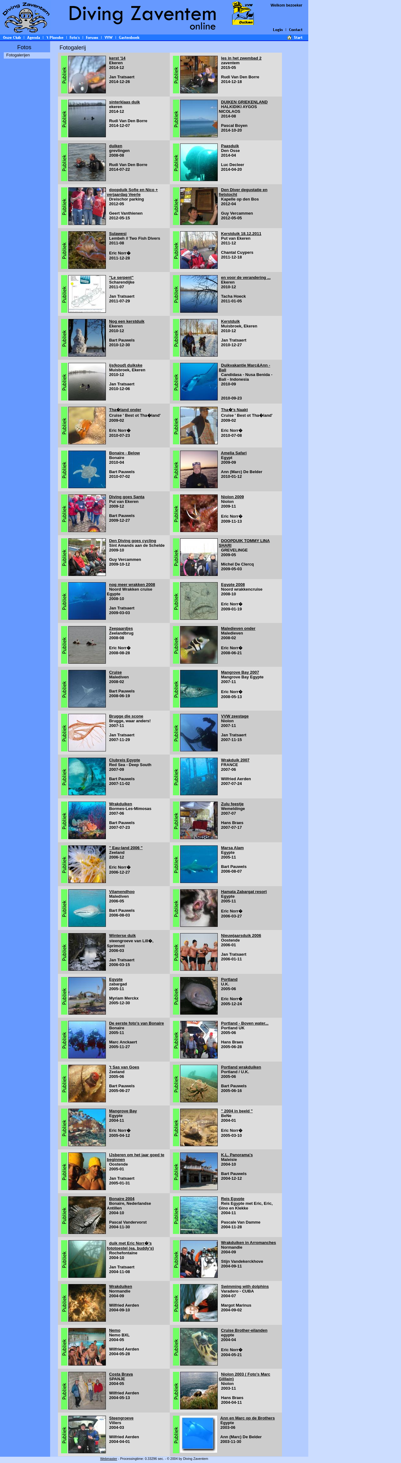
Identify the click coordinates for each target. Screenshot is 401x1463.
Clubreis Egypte (124, 760)
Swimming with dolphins (245, 1286)
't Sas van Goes (124, 1067)
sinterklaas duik (124, 102)
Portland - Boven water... (245, 1023)
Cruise (115, 672)
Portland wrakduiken (241, 1067)
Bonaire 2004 (121, 1198)
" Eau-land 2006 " (126, 847)
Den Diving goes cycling (132, 540)
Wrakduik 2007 (235, 760)
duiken (115, 146)
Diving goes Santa (126, 496)
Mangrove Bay (123, 1111)
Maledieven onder (238, 628)
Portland (229, 979)
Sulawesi (118, 233)
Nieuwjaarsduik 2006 (241, 935)
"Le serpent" (121, 277)
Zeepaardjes (121, 628)
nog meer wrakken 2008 (132, 584)
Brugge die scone (126, 716)
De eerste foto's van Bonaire (136, 1023)
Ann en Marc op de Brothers (247, 1418)
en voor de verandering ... (246, 277)
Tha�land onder (125, 409)
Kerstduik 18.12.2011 (241, 233)
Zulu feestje (232, 804)
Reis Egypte (232, 1198)
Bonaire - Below (124, 453)
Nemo (114, 1330)
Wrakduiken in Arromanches (248, 1242)
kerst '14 (117, 58)
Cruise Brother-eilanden (244, 1330)
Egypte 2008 (233, 584)
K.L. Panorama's (237, 1154)
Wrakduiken (120, 804)
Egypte (115, 979)
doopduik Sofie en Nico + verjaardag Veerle (132, 192)
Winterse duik (122, 935)
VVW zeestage (235, 716)
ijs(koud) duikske (125, 365)
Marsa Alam (232, 847)
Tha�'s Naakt (234, 409)
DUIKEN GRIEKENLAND (244, 102)
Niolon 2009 (232, 496)
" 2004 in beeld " (237, 1111)
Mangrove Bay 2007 (240, 672)
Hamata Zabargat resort (244, 891)
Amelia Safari (234, 453)
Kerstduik (230, 321)
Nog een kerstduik (126, 321)
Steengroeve (121, 1418)
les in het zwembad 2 (241, 58)
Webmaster (108, 1458)
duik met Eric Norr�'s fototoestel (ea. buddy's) (130, 1246)
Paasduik (230, 146)
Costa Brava (121, 1374)
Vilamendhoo (121, 891)
